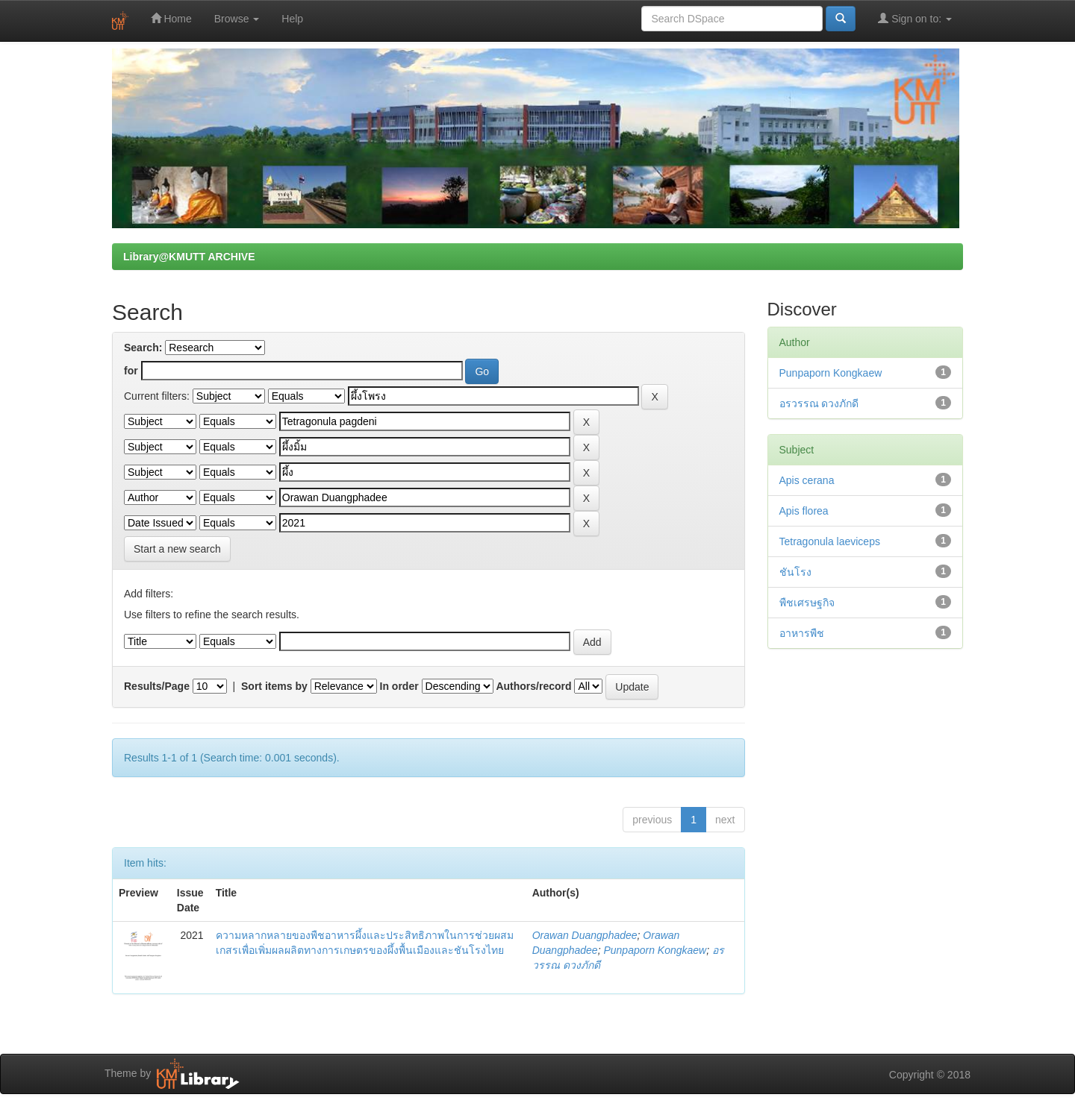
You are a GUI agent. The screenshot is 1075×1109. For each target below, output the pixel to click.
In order (399, 686)
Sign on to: (915, 18)
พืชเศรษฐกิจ (807, 603)
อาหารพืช (801, 633)
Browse (237, 19)
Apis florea (804, 511)
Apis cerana (807, 480)
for (131, 371)
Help (292, 19)
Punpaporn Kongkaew (654, 950)
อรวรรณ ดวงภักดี (819, 403)
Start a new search (177, 549)
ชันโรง (795, 572)
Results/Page (157, 686)
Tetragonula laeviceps (829, 541)
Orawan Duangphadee (585, 935)
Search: (143, 348)
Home (171, 18)
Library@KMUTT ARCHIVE (189, 257)
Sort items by (274, 686)
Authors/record (533, 686)
